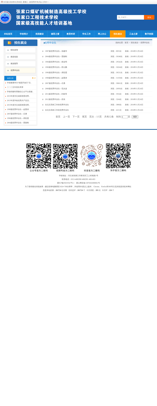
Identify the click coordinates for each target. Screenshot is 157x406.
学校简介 (24, 34)
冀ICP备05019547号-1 (65, 183)
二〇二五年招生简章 (15, 87)
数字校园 (149, 34)
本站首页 (8, 34)
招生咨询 (14, 50)
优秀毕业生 (15, 70)
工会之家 (133, 34)
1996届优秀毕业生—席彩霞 (18, 118)
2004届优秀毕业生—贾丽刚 (18, 123)
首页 (126, 43)
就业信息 (14, 57)
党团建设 (39, 34)
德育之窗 (55, 34)
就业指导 (14, 64)
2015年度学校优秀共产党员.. (18, 101)
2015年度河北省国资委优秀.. (18, 96)
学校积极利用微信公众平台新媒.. (20, 92)
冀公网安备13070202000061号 (88, 183)
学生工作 (86, 34)
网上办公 (102, 34)
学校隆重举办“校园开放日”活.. (19, 83)
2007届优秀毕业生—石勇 (17, 114)
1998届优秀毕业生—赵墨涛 (18, 109)
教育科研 (71, 34)
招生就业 (118, 34)
